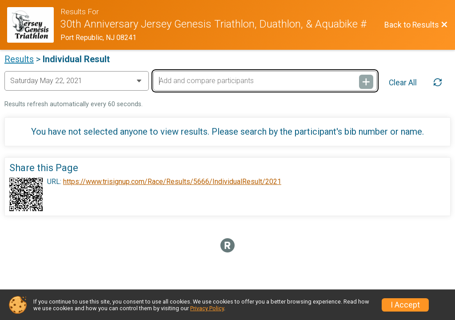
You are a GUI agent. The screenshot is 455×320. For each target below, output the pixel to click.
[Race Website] (33, 25)
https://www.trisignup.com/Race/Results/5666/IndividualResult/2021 (172, 182)
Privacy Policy (207, 308)
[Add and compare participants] (265, 81)
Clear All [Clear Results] (403, 82)
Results (19, 59)
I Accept (405, 304)
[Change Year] (76, 81)
